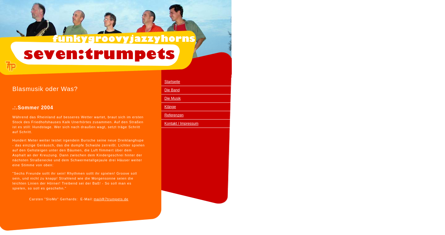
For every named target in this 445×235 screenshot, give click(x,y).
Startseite (172, 82)
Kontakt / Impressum (181, 123)
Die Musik (172, 98)
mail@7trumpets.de (111, 199)
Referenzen (174, 115)
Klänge (170, 107)
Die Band (172, 90)
